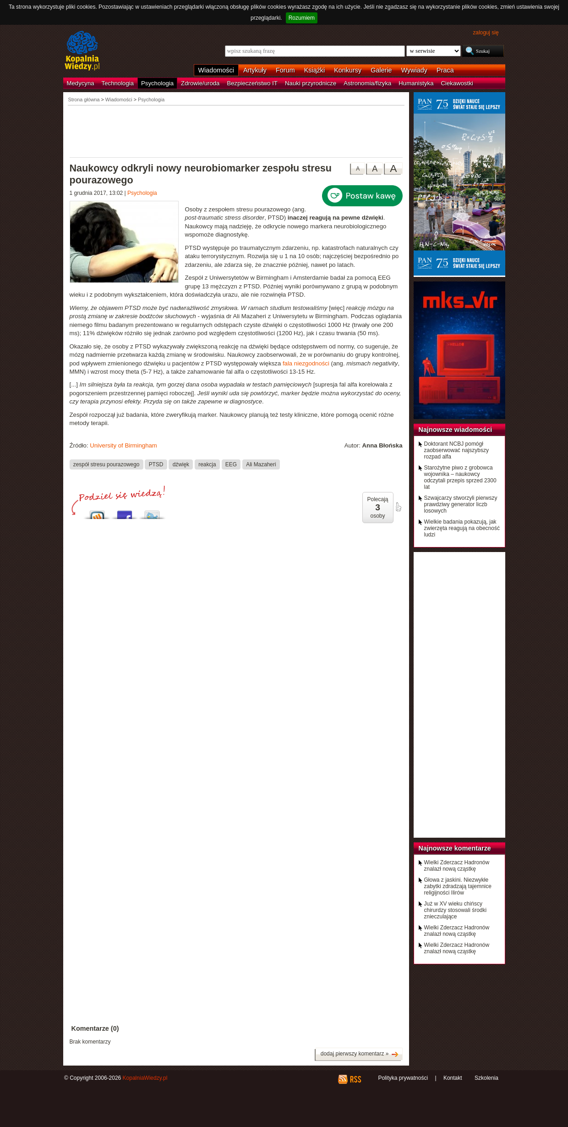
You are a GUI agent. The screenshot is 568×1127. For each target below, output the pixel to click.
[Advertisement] (236, 130)
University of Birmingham (123, 445)
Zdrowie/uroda (200, 83)
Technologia (118, 83)
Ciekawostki (457, 83)
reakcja (207, 464)
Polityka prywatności (403, 1078)
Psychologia (157, 83)
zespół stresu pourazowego (106, 464)
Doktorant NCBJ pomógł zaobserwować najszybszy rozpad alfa (456, 450)
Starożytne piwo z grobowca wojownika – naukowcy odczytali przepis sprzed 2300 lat (460, 477)
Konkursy (347, 70)
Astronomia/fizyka (367, 83)
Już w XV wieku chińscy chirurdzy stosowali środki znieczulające (455, 910)
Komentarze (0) (95, 1028)
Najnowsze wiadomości (455, 429)
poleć (398, 507)
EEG (231, 464)
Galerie (381, 70)
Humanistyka (416, 83)
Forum (285, 70)
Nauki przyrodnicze (310, 83)
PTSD (156, 464)
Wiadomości (216, 70)
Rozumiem (302, 18)
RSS (355, 1079)
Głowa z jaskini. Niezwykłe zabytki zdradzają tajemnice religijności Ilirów (458, 886)
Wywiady (414, 70)
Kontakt (452, 1078)
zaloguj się (485, 32)
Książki (314, 70)
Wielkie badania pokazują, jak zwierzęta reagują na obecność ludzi (462, 528)
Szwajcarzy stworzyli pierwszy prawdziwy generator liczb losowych (460, 504)
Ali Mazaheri (261, 464)
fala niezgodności (306, 363)
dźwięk (181, 464)
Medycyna (80, 83)
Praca (445, 70)
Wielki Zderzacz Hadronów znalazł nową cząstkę (457, 865)
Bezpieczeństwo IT (252, 83)
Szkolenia (486, 1078)
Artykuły (255, 70)
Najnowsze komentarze (455, 848)
